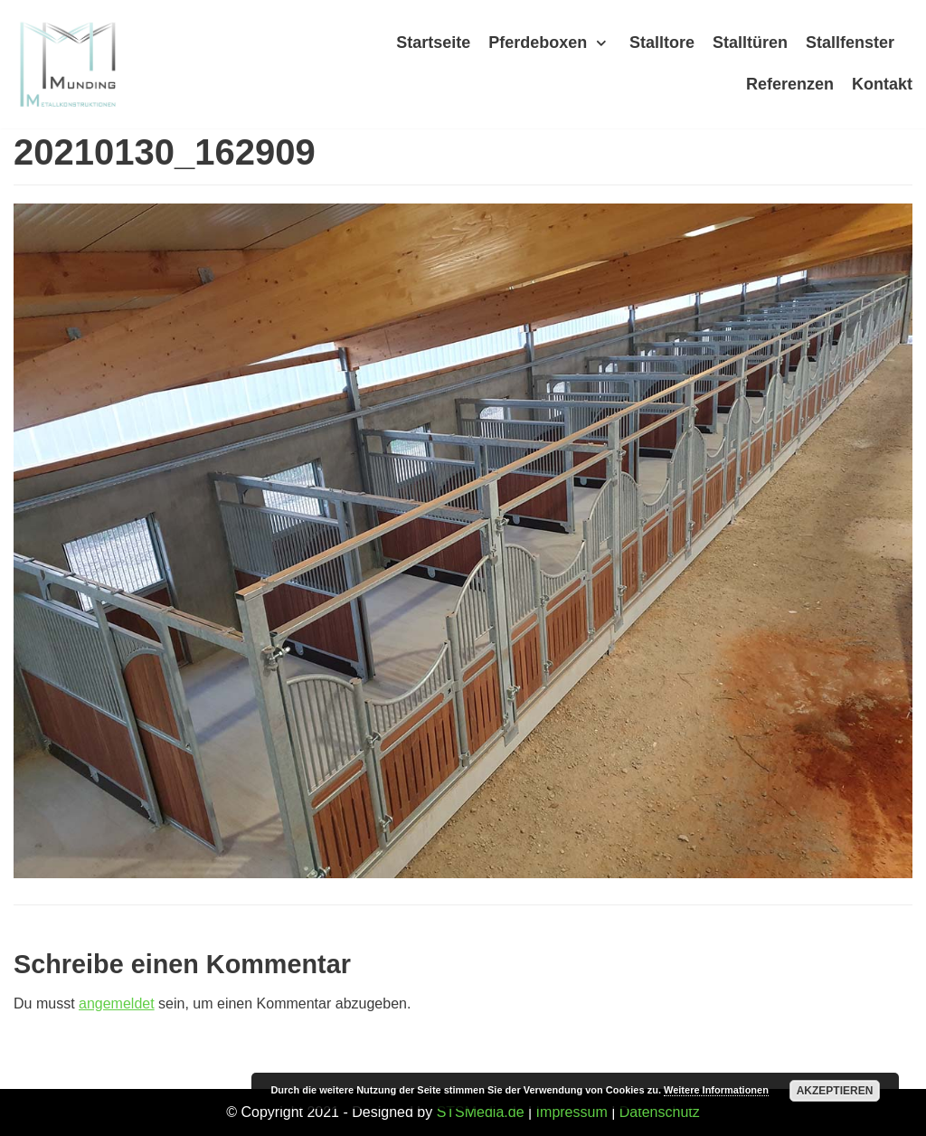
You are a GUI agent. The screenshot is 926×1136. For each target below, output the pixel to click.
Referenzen (790, 84)
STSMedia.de (480, 1112)
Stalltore (661, 42)
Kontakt (882, 84)
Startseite (433, 42)
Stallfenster (850, 42)
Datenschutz (659, 1112)
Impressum (572, 1112)
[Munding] (68, 64)
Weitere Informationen (716, 1089)
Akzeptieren (835, 1090)
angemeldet (117, 1003)
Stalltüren (750, 42)
